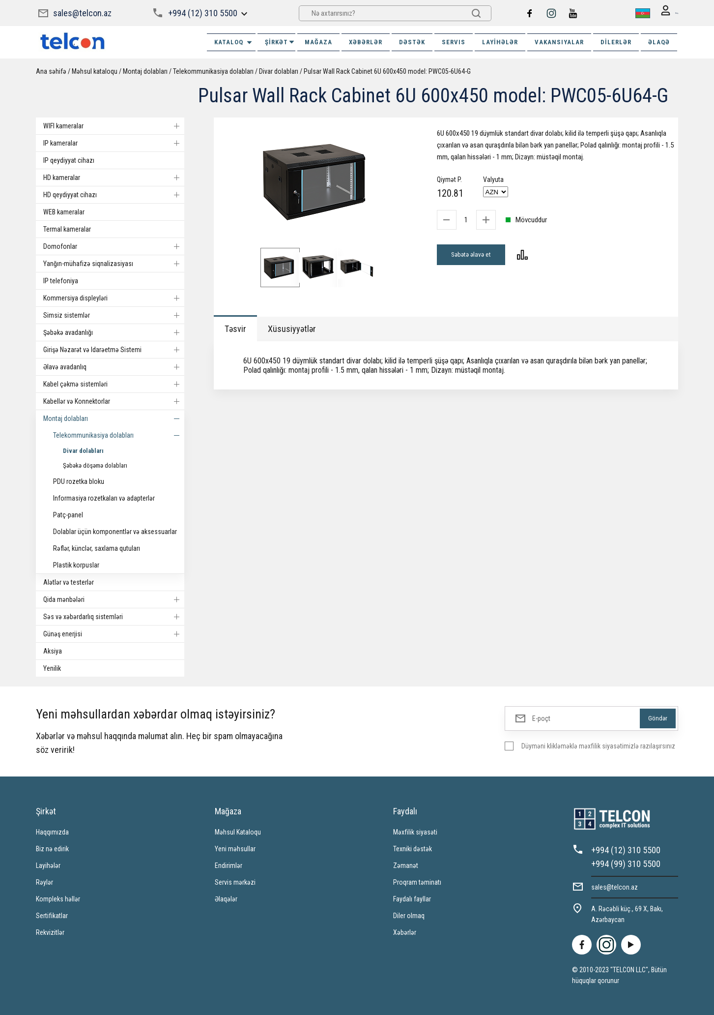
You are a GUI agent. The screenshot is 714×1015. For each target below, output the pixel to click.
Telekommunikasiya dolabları (213, 71)
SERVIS (453, 41)
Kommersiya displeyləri (113, 297)
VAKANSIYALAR (559, 41)
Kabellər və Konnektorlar (113, 400)
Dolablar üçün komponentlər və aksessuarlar (115, 531)
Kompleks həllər (58, 898)
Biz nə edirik (52, 848)
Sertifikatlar (52, 915)
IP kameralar (113, 142)
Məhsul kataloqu (94, 71)
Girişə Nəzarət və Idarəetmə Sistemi (113, 349)
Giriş (664, 13)
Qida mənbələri (113, 599)
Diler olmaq (409, 915)
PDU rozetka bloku (78, 481)
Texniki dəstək (412, 848)
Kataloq (233, 42)
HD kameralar (113, 177)
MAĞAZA (318, 41)
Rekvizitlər (50, 932)
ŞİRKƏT (280, 41)
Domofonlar (113, 246)
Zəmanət (405, 865)
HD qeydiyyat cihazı (113, 194)
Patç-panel (68, 514)
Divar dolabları (278, 71)
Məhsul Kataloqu (238, 832)
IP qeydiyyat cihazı (68, 160)
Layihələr (500, 41)
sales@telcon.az (82, 12)
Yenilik (52, 668)
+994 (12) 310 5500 (201, 12)
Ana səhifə (51, 71)
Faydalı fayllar (412, 898)
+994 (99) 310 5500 (625, 863)
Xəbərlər (404, 932)
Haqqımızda (52, 832)
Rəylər (44, 882)
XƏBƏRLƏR (365, 41)
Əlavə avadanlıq (113, 366)
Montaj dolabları (145, 71)
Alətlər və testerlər (68, 582)
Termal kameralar (67, 229)
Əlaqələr (226, 898)
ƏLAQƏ (659, 41)
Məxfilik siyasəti (415, 832)
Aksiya (52, 651)
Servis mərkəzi (235, 882)
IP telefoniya (60, 280)
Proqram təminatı (417, 882)
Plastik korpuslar (76, 564)
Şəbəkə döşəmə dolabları (95, 465)
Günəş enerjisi (113, 633)
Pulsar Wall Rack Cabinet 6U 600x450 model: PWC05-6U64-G (387, 71)
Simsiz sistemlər (113, 314)
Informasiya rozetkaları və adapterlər (104, 498)
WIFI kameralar (113, 125)
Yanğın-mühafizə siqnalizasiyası (113, 263)
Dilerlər (615, 41)
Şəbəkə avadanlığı (113, 332)
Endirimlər (228, 865)
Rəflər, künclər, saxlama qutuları (96, 548)
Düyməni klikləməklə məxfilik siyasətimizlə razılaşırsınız (598, 745)
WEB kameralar (64, 211)
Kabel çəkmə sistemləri (113, 383)
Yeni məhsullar (235, 848)
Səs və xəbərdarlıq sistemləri (113, 616)
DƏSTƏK (412, 41)
